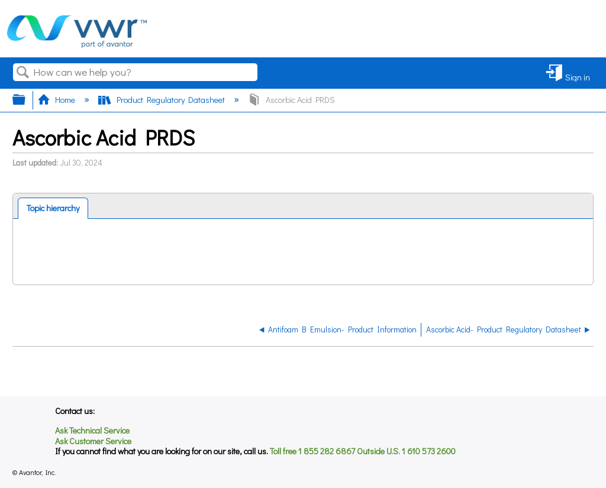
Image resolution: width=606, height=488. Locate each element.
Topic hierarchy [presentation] (53, 208)
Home (57, 99)
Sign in (577, 77)
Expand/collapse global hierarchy (26, 99)
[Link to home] (77, 44)
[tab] (53, 208)
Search (23, 72)
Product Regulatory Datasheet (162, 99)
